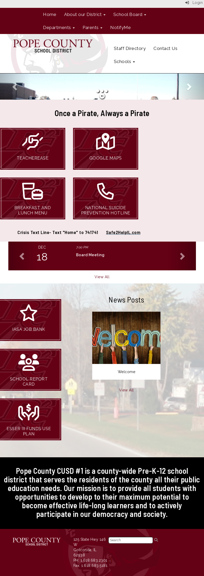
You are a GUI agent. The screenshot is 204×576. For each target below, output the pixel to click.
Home (49, 14)
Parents (92, 27)
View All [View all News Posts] (126, 390)
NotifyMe (120, 27)
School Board (129, 14)
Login (194, 3)
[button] (15, 86)
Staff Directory (130, 48)
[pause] (102, 96)
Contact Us (165, 48)
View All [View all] (102, 277)
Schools (124, 61)
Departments (59, 27)
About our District (85, 14)
